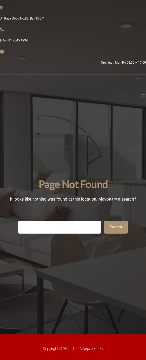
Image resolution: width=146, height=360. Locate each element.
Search (116, 227)
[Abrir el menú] (143, 96)
